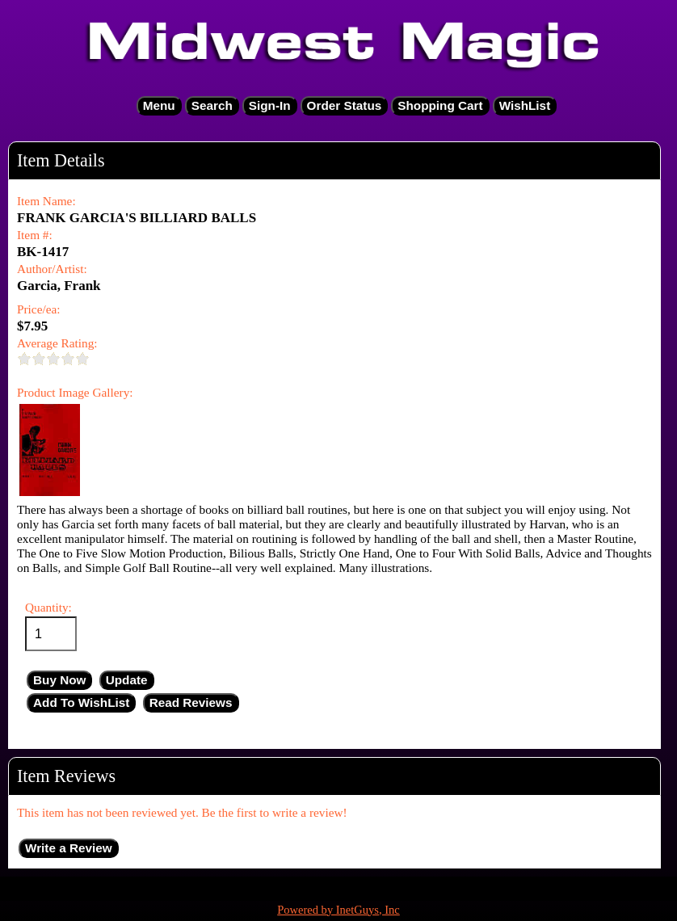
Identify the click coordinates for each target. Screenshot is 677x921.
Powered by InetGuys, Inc (338, 909)
